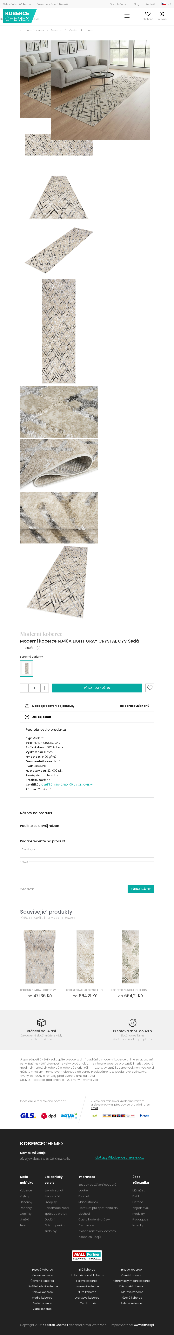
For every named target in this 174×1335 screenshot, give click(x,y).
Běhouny (26, 1202)
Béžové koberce (42, 1270)
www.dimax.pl (144, 1325)
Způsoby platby (56, 1214)
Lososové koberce (87, 1287)
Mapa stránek (88, 1202)
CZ (169, 3)
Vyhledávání (111, 19)
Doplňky (25, 1214)
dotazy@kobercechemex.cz (119, 1157)
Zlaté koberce (42, 1309)
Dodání (50, 1220)
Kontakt (150, 4)
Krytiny (24, 1196)
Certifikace (86, 1225)
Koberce (56, 30)
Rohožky (26, 1208)
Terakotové (88, 1303)
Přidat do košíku (97, 688)
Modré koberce (42, 1298)
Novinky (137, 1225)
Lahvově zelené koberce (87, 1275)
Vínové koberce (42, 1275)
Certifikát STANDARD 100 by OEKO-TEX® (67, 784)
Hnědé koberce (131, 1270)
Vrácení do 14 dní (41, 1031)
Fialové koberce (86, 1281)
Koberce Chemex (20, 16)
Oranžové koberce (87, 1298)
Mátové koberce (132, 1292)
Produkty (138, 1214)
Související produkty (46, 911)
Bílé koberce (87, 1270)
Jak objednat (41, 717)
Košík (168, 19)
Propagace (140, 1220)
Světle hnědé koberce (43, 1287)
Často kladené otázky (94, 1220)
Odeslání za (17, 4)
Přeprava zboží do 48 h (132, 1031)
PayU (94, 1108)
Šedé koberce (42, 1303)
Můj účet (127, 19)
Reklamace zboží (57, 1208)
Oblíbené (141, 19)
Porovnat (156, 19)
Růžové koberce (131, 1298)
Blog (136, 4)
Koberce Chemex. (55, 1325)
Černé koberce (131, 1275)
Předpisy (51, 1202)
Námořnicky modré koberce (132, 1281)
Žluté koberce (87, 1292)
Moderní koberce (81, 30)
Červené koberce (42, 1281)
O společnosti (118, 4)
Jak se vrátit (53, 1196)
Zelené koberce (131, 1303)
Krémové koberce (131, 1287)
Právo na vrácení (52, 4)
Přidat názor (141, 889)
